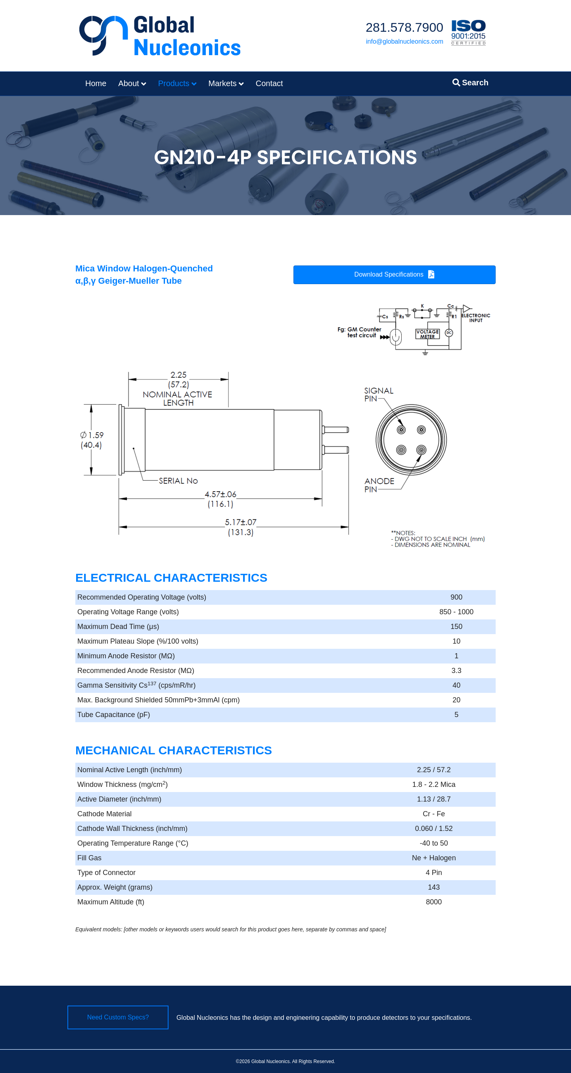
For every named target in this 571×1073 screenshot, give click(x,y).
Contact (269, 83)
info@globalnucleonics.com (404, 41)
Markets (223, 83)
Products (174, 83)
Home (95, 83)
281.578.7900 (404, 27)
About (128, 83)
